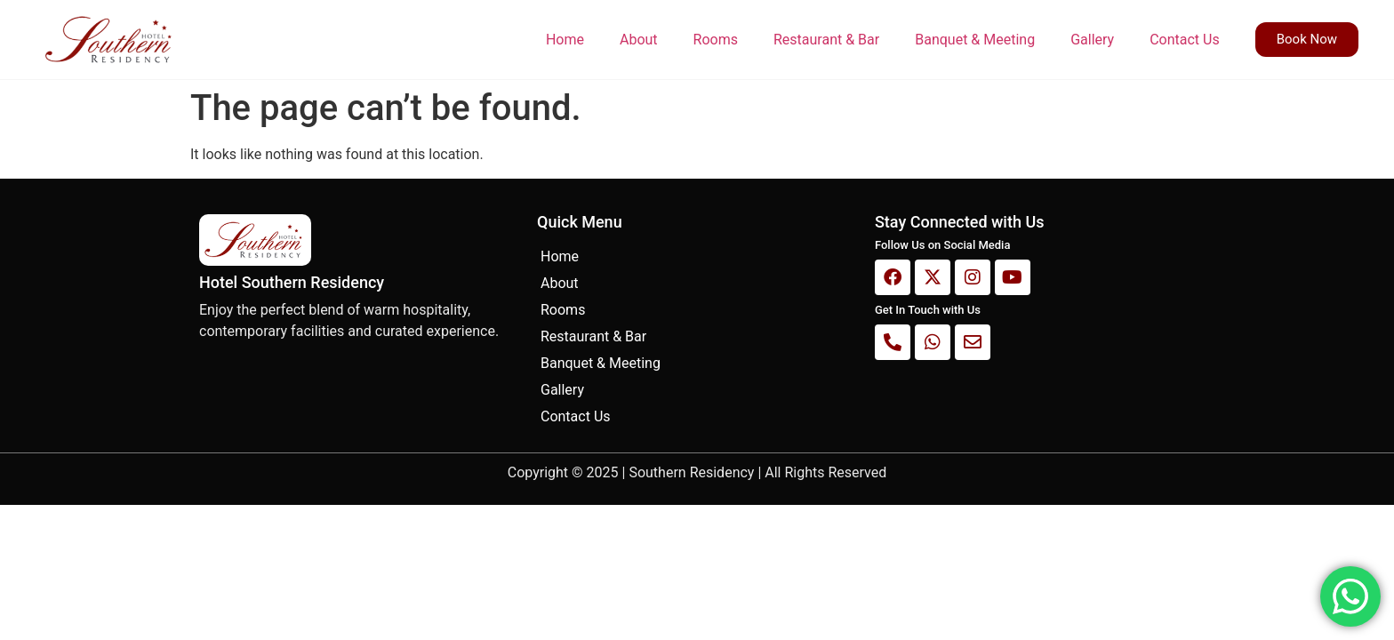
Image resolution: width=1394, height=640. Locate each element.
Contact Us (1185, 39)
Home (565, 39)
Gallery (1092, 39)
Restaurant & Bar (826, 39)
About (639, 39)
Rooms (715, 39)
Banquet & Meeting (975, 39)
